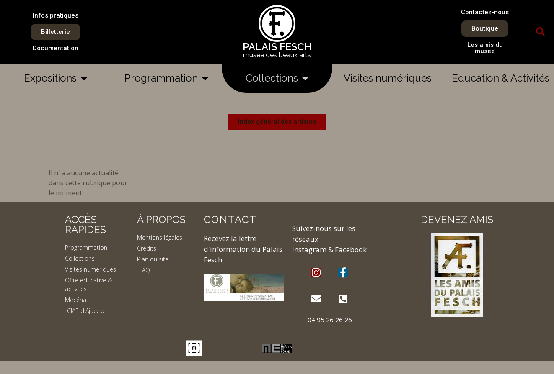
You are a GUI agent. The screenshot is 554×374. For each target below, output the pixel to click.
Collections (277, 78)
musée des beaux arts (277, 55)
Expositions (55, 78)
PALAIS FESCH (277, 47)
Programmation (166, 78)
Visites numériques (388, 78)
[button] (540, 31)
